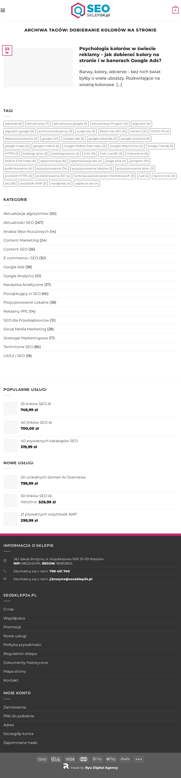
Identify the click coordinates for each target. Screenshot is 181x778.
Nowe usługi (14, 636)
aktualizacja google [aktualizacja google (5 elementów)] (70, 123)
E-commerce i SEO (20, 258)
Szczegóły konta (18, 734)
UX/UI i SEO (14, 356)
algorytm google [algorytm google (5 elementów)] (19, 131)
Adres (8, 725)
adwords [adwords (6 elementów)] (13, 123)
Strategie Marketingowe (25, 338)
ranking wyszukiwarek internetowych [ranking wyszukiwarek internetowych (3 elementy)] (104, 176)
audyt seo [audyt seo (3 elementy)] (86, 131)
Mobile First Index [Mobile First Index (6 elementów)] (20, 161)
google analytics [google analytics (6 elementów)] (135, 138)
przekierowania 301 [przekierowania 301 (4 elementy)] (53, 176)
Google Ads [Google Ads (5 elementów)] (73, 138)
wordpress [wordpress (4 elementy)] (61, 183)
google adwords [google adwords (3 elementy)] (102, 138)
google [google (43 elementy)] (50, 138)
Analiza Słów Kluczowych (26, 231)
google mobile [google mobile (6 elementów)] (46, 146)
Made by (90, 768)
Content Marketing (21, 240)
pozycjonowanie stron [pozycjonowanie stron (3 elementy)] (135, 168)
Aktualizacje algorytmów (26, 213)
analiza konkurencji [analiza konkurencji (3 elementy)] (55, 131)
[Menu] (3, 10)
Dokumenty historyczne (25, 662)
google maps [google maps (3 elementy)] (17, 146)
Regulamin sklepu (20, 653)
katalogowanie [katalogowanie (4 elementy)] (65, 153)
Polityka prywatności (22, 645)
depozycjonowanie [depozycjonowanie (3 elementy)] (21, 138)
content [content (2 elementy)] (138, 131)
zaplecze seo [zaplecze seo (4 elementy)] (87, 183)
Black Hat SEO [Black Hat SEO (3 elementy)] (113, 131)
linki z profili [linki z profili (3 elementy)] (111, 153)
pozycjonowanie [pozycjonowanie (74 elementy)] (52, 168)
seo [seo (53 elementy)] (10, 183)
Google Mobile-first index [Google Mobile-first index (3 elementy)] (85, 146)
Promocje (12, 627)
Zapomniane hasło (20, 743)
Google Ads (13, 267)
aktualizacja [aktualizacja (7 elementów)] (37, 123)
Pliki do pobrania (18, 716)
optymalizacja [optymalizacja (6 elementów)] (53, 161)
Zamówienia (14, 707)
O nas (8, 609)
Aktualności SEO (18, 222)
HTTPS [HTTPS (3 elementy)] (12, 153)
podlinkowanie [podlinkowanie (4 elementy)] (18, 168)
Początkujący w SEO (22, 293)
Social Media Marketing (24, 329)
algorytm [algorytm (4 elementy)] (141, 123)
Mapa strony (14, 671)
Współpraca (14, 618)
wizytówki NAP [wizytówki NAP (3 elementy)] (33, 183)
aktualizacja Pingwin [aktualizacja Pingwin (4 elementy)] (110, 123)
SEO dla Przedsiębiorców (26, 320)
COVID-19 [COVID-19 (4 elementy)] (159, 131)
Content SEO (15, 249)
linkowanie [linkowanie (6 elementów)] (137, 153)
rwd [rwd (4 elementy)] (144, 176)
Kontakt (10, 680)
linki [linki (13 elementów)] (90, 153)
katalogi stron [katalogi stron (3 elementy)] (35, 153)
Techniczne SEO (18, 347)
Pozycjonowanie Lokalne (26, 302)
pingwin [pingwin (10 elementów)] (139, 161)
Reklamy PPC (15, 311)
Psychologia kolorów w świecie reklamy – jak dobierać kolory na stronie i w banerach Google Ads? (120, 54)
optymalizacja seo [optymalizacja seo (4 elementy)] (86, 161)
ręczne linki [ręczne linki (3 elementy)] (164, 176)
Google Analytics (18, 276)
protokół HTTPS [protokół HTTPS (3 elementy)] (18, 176)
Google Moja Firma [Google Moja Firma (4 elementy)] (126, 146)
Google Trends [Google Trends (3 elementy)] (160, 146)
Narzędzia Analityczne (23, 284)
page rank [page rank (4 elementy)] (116, 161)
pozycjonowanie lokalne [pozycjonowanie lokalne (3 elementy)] (92, 168)
